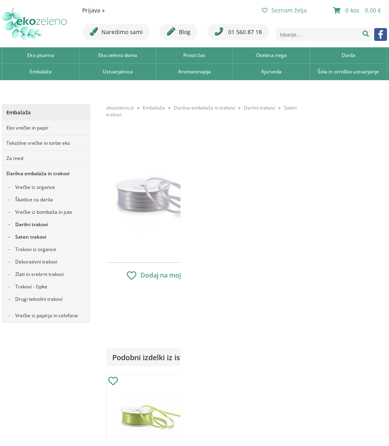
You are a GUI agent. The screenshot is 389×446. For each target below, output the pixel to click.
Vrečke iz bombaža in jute (43, 212)
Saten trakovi (30, 236)
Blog (178, 31)
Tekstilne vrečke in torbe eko (38, 143)
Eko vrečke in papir (27, 127)
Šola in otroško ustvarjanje (348, 71)
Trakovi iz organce (35, 249)
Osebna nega (271, 55)
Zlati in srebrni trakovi (39, 274)
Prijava (93, 10)
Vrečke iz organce (35, 187)
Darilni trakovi (31, 224)
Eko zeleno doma (117, 55)
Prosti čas (194, 55)
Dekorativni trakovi (36, 261)
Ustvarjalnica (118, 71)
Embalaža (41, 71)
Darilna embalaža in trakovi (37, 173)
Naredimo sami (116, 31)
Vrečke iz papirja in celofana (46, 315)
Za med (14, 158)
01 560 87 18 (238, 31)
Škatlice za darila (34, 199)
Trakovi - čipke (31, 286)
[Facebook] (380, 34)
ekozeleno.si (120, 107)
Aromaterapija (194, 71)
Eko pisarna (40, 55)
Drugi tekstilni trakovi (39, 299)
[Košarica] (358, 10)
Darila (348, 55)
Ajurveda (271, 71)
